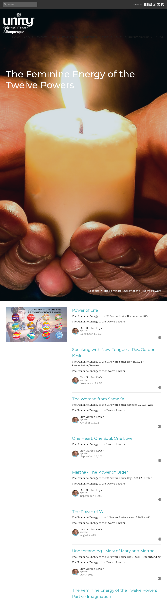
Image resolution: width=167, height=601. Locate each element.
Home (16, 37)
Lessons (106, 37)
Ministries (89, 37)
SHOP (160, 37)
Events (42, 37)
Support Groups (139, 37)
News (55, 37)
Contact (137, 4)
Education (70, 37)
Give (118, 37)
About (29, 37)
